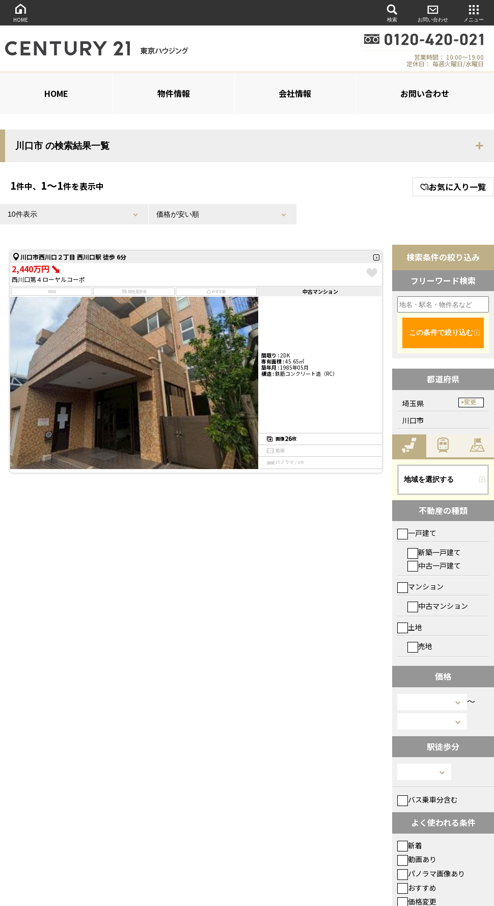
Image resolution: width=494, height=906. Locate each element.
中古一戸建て (434, 565)
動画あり (416, 859)
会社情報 (295, 93)
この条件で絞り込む (441, 332)
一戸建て (416, 533)
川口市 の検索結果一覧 (62, 146)
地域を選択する (429, 479)
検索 (392, 12)
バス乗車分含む (427, 799)
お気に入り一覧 (453, 186)
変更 (470, 402)
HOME (20, 12)
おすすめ (416, 888)
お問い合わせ (433, 12)
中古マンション (437, 606)
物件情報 (173, 93)
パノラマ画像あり (431, 873)
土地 (409, 627)
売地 (419, 646)
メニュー (473, 12)
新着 (409, 845)
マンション (420, 586)
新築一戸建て (434, 552)
